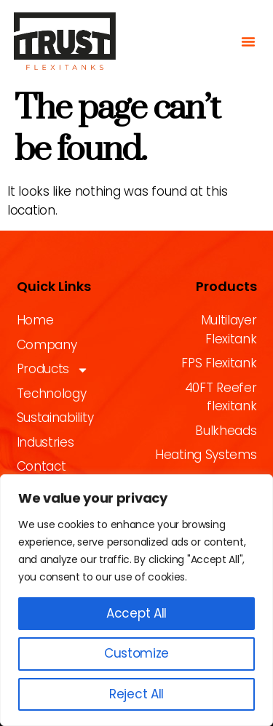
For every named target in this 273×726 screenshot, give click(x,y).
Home (35, 320)
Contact (41, 466)
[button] (248, 41)
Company (47, 345)
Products (53, 369)
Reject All (136, 694)
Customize (136, 653)
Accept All (136, 613)
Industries (45, 442)
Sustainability (55, 417)
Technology (52, 393)
